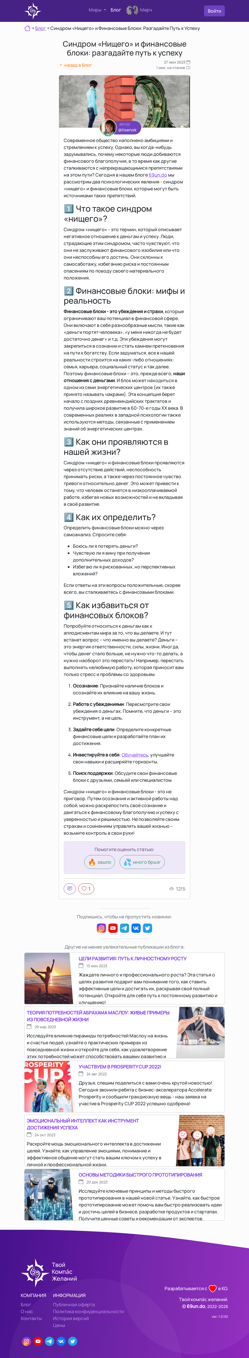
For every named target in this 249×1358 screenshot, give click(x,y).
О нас (27, 1311)
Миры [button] (95, 10)
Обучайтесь (135, 755)
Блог (116, 10)
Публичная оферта (74, 1304)
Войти (214, 11)
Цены (59, 1325)
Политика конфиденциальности (88, 1311)
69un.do (158, 175)
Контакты (31, 1318)
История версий (71, 1318)
